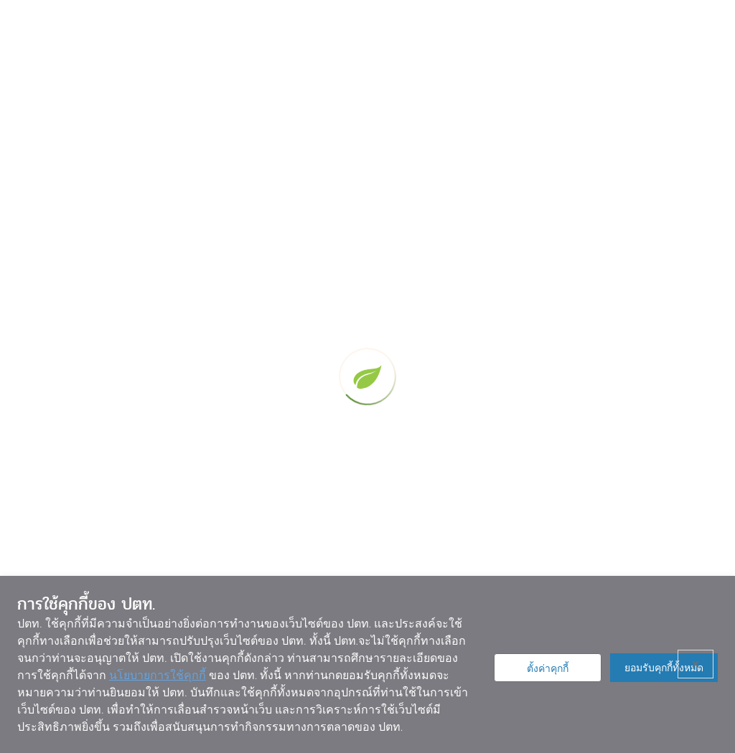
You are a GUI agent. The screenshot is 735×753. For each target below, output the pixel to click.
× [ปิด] (696, 664)
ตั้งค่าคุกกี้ (547, 668)
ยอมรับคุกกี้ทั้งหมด (663, 667)
